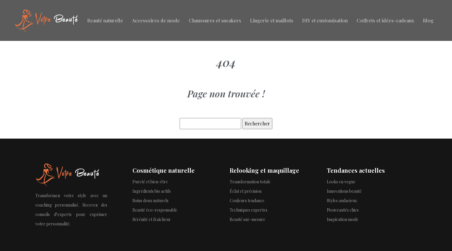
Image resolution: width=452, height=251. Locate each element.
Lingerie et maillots (271, 20)
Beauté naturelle (105, 20)
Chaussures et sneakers (215, 20)
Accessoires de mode (156, 20)
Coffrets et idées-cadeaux (385, 20)
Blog (428, 20)
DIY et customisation (325, 20)
